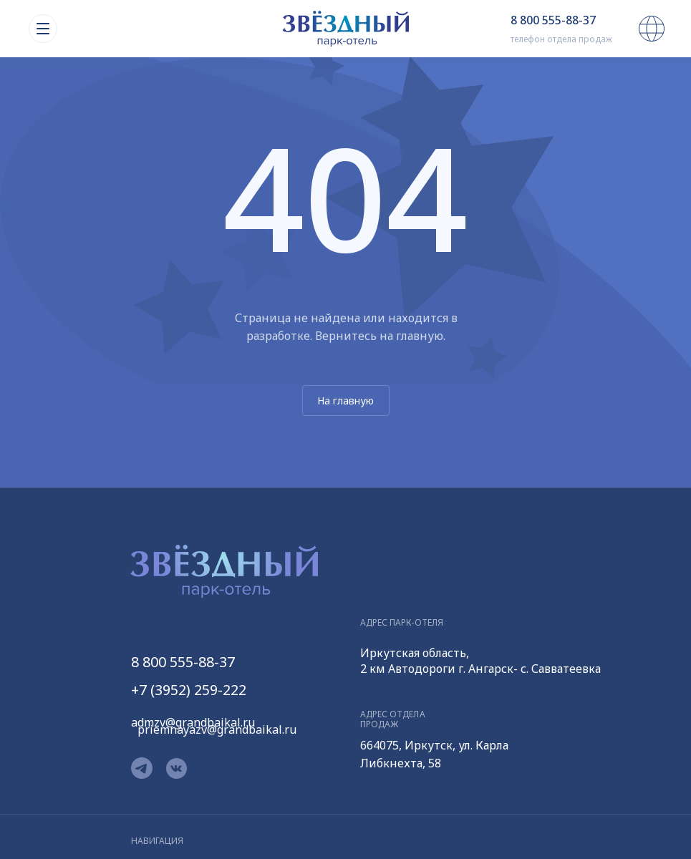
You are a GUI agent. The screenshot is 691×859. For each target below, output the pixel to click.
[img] (346, 29)
